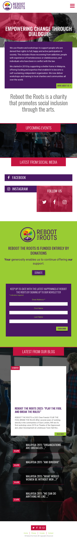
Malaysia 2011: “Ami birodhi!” (42, 462)
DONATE (39, 272)
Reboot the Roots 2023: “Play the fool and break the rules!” (38, 410)
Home (26, 533)
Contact (50, 533)
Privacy (33, 533)
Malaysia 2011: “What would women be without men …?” (42, 477)
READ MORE (60, 434)
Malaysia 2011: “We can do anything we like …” (41, 494)
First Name (38, 308)
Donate (42, 533)
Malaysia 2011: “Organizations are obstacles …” (43, 446)
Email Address (38, 300)
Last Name (38, 317)
